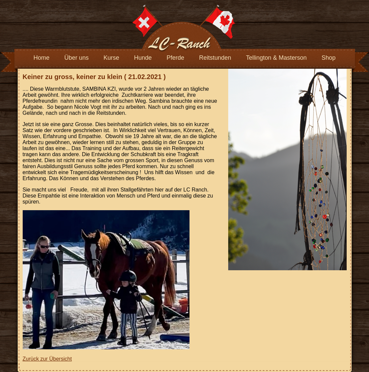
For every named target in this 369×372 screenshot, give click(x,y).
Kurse (111, 57)
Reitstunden (215, 57)
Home (41, 57)
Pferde (175, 57)
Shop (329, 57)
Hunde (143, 57)
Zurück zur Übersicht (47, 359)
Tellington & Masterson (276, 57)
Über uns (76, 57)
